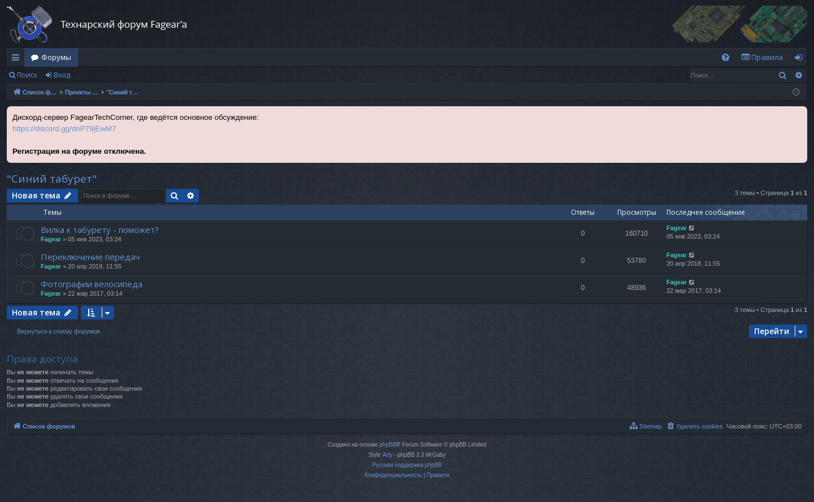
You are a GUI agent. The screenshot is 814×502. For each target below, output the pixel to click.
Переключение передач (90, 256)
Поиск (27, 75)
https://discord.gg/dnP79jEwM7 (64, 128)
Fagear (51, 239)
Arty (388, 455)
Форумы (56, 57)
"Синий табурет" (52, 178)
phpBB (387, 445)
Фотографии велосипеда (91, 283)
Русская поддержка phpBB (406, 465)
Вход (62, 75)
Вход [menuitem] (800, 59)
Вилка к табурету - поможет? (100, 229)
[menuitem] (725, 57)
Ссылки (17, 59)
